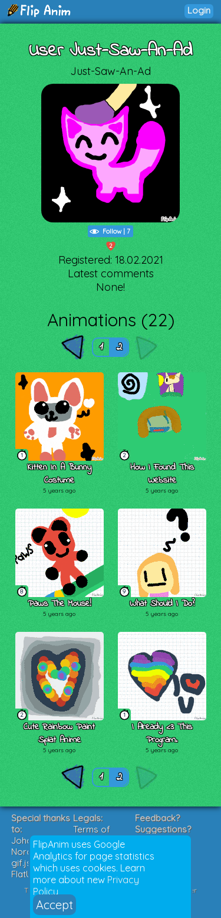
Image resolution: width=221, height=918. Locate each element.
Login (198, 10)
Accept (54, 904)
